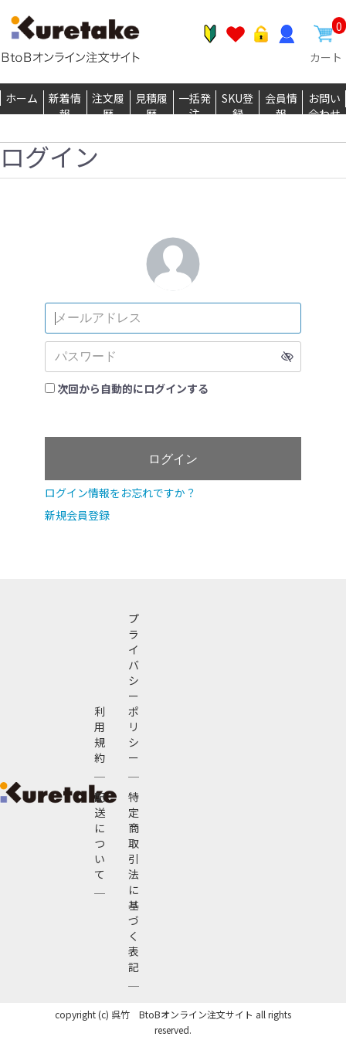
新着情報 (65, 105)
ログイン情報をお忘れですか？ (120, 492)
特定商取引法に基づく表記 (133, 881)
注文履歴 (108, 105)
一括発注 (194, 105)
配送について (99, 835)
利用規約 (99, 734)
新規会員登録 (77, 515)
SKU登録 (237, 105)
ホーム (21, 98)
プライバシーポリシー (133, 688)
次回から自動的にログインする (133, 388)
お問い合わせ (324, 105)
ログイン (173, 459)
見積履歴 (151, 105)
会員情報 (281, 105)
